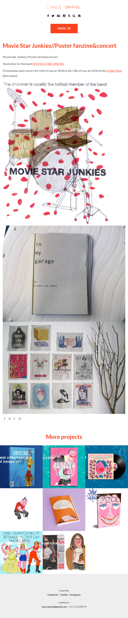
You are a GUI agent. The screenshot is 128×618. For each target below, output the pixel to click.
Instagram (75, 594)
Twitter (64, 594)
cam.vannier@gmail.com (54, 606)
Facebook (53, 594)
